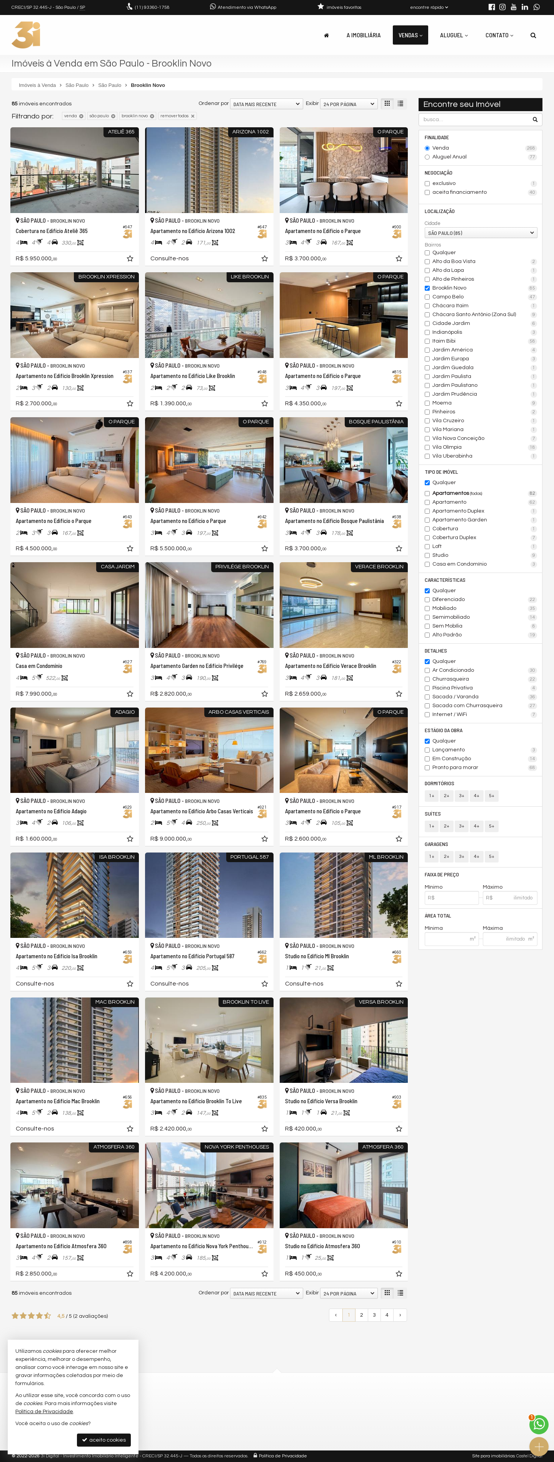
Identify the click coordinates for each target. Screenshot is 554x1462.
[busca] (533, 35)
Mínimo (433, 887)
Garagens (436, 844)
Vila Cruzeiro (484, 421)
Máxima (493, 928)
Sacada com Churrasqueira (484, 706)
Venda (484, 148)
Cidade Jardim (484, 324)
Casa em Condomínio (484, 564)
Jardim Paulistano (484, 386)
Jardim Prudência (484, 394)
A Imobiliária (364, 34)
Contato (499, 34)
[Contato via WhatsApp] (539, 1424)
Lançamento (484, 750)
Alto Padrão (484, 635)
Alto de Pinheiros (484, 279)
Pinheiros (484, 412)
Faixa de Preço (442, 874)
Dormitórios (439, 783)
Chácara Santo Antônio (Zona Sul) (484, 315)
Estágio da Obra (443, 730)
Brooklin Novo (484, 288)
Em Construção (484, 759)
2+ (446, 795)
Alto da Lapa (484, 271)
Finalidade (437, 137)
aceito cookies (104, 1440)
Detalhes (436, 650)
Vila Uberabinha (484, 456)
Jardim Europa (484, 359)
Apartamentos (484, 494)
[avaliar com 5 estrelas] (47, 1316)
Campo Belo (484, 297)
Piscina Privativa (484, 688)
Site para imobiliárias (493, 1456)
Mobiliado (484, 609)
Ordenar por (214, 103)
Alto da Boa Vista (484, 262)
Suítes (433, 813)
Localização (440, 211)
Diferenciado (484, 600)
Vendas (410, 34)
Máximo (492, 887)
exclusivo (484, 184)
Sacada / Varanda (484, 697)
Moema (484, 403)
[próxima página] (400, 1315)
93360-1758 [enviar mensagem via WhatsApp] (152, 7)
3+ (461, 795)
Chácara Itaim (484, 306)
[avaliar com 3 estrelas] (31, 1316)
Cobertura (484, 529)
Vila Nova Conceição (484, 439)
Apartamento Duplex (484, 511)
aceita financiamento (484, 193)
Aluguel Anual (484, 157)
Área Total (438, 915)
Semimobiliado (484, 617)
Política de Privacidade (283, 1456)
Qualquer (444, 252)
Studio (484, 556)
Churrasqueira (484, 679)
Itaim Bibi (484, 341)
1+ (431, 795)
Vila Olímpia (484, 448)
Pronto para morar (484, 768)
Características (445, 579)
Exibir (312, 103)
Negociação (438, 172)
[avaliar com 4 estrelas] (39, 1316)
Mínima (434, 928)
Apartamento (484, 503)
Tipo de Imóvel (441, 471)
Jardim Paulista (484, 377)
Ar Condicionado (484, 671)
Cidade (433, 223)
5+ (491, 795)
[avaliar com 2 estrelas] (23, 1316)
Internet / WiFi (484, 715)
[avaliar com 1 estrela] (15, 1316)
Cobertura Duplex (484, 538)
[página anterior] (336, 1315)
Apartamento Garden (484, 520)
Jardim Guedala (484, 368)
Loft (484, 547)
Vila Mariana (484, 430)
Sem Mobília (484, 626)
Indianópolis (484, 333)
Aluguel (454, 34)
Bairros (433, 245)
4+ (476, 795)
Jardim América (484, 350)
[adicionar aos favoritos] (131, 260)
